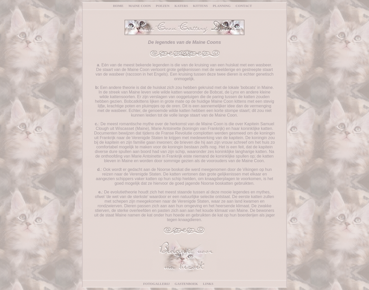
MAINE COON (139, 6)
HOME (118, 6)
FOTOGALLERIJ (156, 284)
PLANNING (221, 6)
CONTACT (243, 6)
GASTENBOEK (187, 284)
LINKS (208, 284)
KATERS (181, 6)
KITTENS (200, 6)
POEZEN (162, 6)
